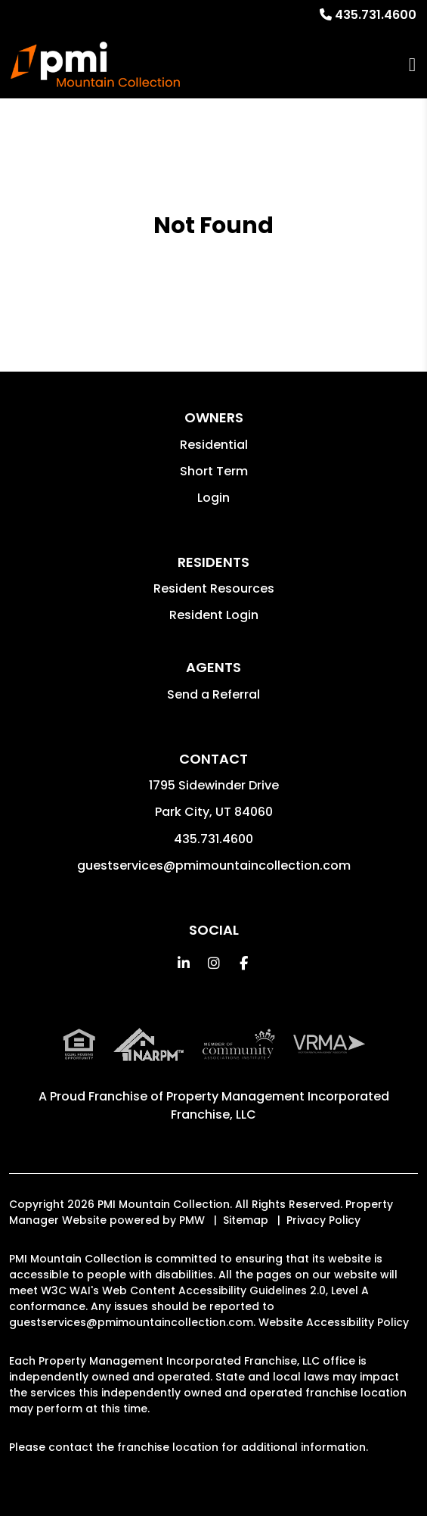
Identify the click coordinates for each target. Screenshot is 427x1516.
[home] (95, 64)
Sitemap (245, 1220)
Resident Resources (213, 588)
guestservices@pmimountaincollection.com (214, 865)
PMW (192, 1220)
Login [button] (213, 497)
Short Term (214, 471)
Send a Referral (213, 694)
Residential (214, 444)
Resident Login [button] (213, 615)
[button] (183, 963)
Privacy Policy (323, 1220)
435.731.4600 (375, 14)
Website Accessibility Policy (333, 1322)
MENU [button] (412, 64)
